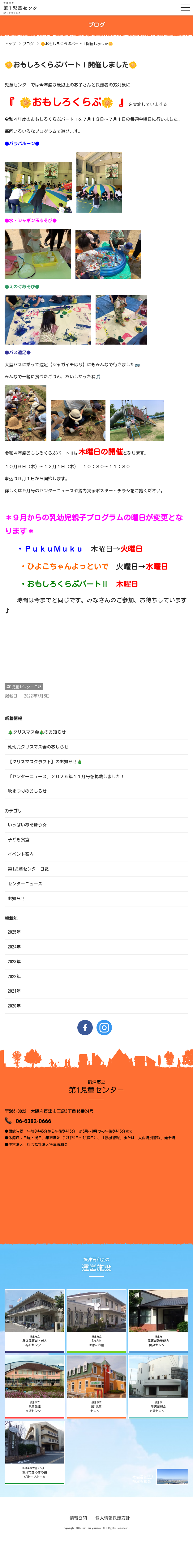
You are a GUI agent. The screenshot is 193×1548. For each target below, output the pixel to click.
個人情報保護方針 (112, 1518)
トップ (10, 43)
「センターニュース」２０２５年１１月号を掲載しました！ (66, 776)
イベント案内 (21, 854)
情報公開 (78, 1518)
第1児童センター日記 (23, 687)
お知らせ (16, 899)
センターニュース (25, 884)
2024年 (14, 947)
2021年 (14, 991)
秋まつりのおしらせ (27, 791)
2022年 (14, 976)
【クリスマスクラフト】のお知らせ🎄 (45, 762)
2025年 (14, 932)
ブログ (28, 43)
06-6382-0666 (33, 1121)
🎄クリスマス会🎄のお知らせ (37, 732)
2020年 (14, 1006)
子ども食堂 (18, 840)
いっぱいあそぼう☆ (27, 825)
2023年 (14, 962)
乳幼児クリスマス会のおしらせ (38, 747)
